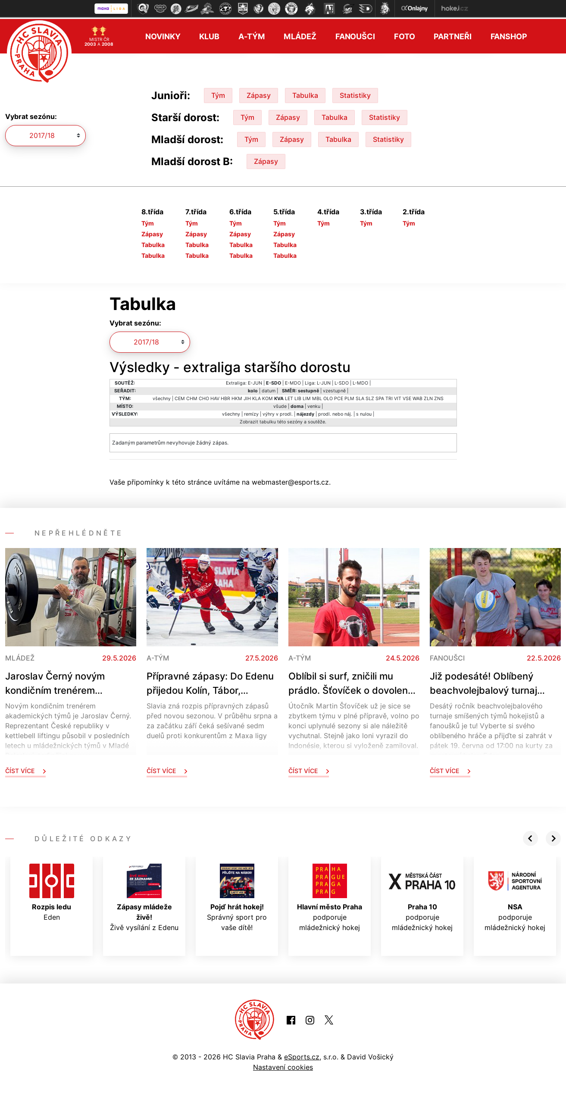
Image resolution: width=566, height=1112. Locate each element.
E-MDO (293, 381)
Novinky (162, 34)
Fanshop (509, 34)
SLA (360, 397)
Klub (209, 34)
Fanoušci (355, 34)
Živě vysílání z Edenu (144, 896)
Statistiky (355, 93)
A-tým (251, 34)
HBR (225, 397)
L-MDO (360, 381)
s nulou (364, 412)
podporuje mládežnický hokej (329, 896)
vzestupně (334, 389)
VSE (407, 397)
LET (289, 397)
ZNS (439, 397)
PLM (349, 397)
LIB (297, 397)
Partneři (452, 34)
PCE (338, 397)
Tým (218, 93)
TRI (389, 397)
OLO (328, 397)
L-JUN (324, 381)
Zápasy (259, 93)
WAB (417, 397)
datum (268, 389)
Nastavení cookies (283, 1065)
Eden (51, 891)
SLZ (370, 397)
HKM (236, 397)
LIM (307, 397)
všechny (162, 397)
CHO (204, 397)
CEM (180, 397)
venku (313, 404)
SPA (379, 397)
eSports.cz (301, 1055)
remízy (251, 412)
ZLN (428, 397)
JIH (247, 397)
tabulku (268, 420)
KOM (267, 397)
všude (280, 404)
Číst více (25, 769)
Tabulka (305, 93)
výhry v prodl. (278, 412)
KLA (256, 397)
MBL (317, 397)
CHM (191, 397)
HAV (214, 397)
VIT (397, 397)
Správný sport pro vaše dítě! (237, 896)
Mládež (300, 34)
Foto (404, 34)
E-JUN (255, 381)
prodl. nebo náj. (335, 412)
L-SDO (342, 381)
